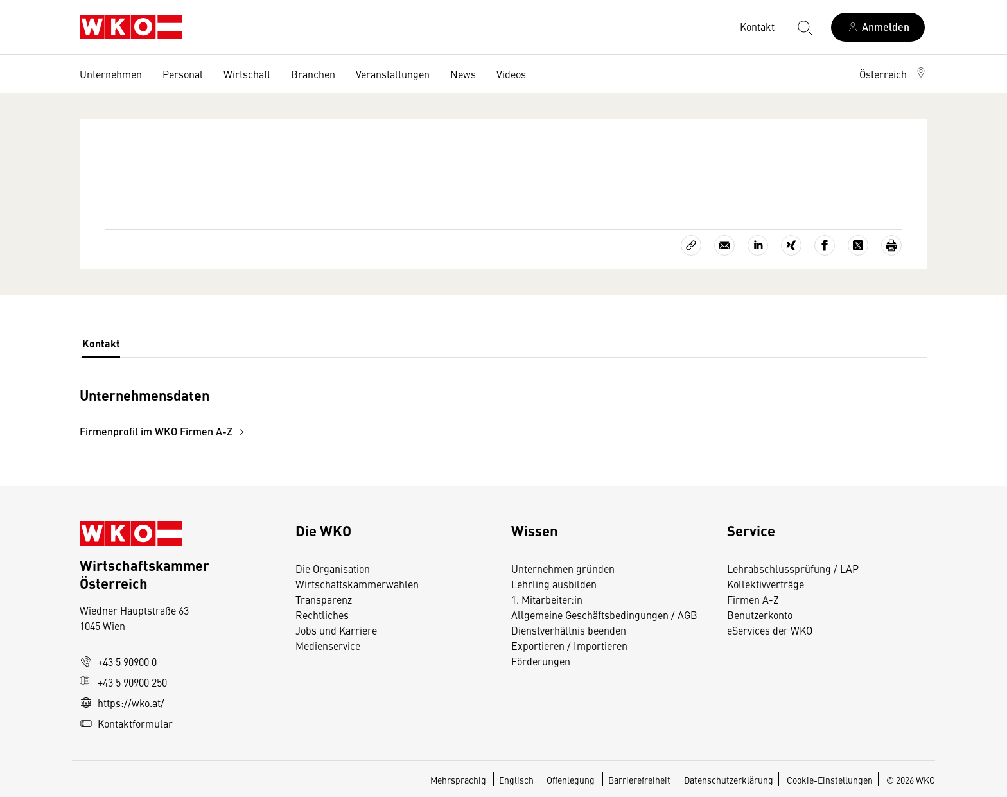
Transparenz (323, 599)
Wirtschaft (246, 74)
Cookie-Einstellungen (830, 779)
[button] (893, 74)
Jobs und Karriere (336, 630)
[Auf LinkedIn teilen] (758, 245)
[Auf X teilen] (858, 245)
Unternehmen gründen (563, 568)
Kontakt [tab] (101, 343)
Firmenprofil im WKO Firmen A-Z (164, 431)
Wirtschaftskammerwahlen (357, 584)
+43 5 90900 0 (118, 661)
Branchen (313, 74)
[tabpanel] (362, 411)
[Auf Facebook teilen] (824, 245)
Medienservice (327, 645)
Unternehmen (111, 74)
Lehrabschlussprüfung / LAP (793, 568)
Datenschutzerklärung (728, 779)
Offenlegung (571, 779)
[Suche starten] (804, 27)
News (463, 74)
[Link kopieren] (691, 245)
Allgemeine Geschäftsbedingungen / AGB (604, 615)
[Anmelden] (878, 27)
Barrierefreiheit (639, 779)
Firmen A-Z (753, 599)
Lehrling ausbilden (554, 584)
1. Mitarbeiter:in (546, 599)
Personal (182, 74)
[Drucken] (891, 245)
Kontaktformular (126, 723)
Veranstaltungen (393, 74)
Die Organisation (332, 568)
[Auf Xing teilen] (791, 245)
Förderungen (540, 661)
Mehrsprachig (459, 779)
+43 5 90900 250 (123, 682)
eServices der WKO (769, 630)
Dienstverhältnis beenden (568, 630)
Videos (511, 74)
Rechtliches (322, 615)
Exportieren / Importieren (569, 645)
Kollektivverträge (765, 584)
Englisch (517, 779)
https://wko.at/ (122, 703)
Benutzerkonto (759, 615)
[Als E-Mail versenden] (724, 245)
